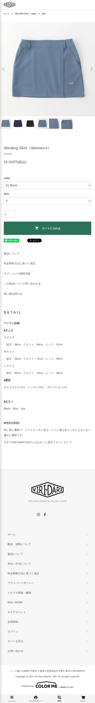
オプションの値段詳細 (17, 273)
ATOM (18, 602)
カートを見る (15, 641)
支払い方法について (19, 563)
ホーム (6, 14)
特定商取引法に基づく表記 (19, 263)
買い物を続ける (13, 293)
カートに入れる (48, 228)
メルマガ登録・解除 (19, 592)
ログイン (13, 631)
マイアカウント (17, 612)
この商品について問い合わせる (22, 283)
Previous (4, 69)
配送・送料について (19, 544)
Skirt (44, 14)
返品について (12, 253)
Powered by (47, 684)
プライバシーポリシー (21, 582)
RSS (10, 602)
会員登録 (13, 621)
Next (91, 69)
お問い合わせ (15, 650)
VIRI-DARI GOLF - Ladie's (26, 14)
